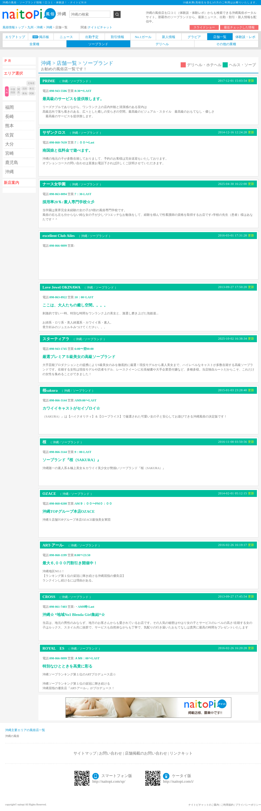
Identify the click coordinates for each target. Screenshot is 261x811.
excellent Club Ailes (77, 236)
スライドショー (204, 27)
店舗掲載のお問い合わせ (146, 753)
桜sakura (68, 390)
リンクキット (181, 753)
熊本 (9, 125)
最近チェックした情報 (239, 27)
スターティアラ (74, 339)
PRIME (67, 81)
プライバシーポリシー (248, 804)
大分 (9, 144)
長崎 (9, 116)
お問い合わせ (110, 753)
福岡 (9, 107)
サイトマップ (84, 753)
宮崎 (9, 153)
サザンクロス (72, 132)
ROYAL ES (72, 648)
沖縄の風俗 (12, 735)
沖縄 (9, 171)
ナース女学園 (72, 184)
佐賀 (9, 135)
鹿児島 (11, 162)
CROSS (67, 597)
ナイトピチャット (100, 27)
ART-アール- (71, 545)
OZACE (67, 494)
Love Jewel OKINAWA (80, 287)
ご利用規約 (227, 804)
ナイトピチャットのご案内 (203, 804)
